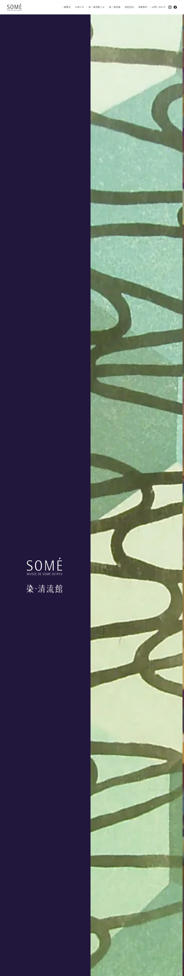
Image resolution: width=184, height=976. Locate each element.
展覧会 (67, 7)
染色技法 (129, 7)
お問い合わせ (158, 7)
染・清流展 (114, 7)
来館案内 (142, 7)
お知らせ (79, 7)
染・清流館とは (96, 7)
